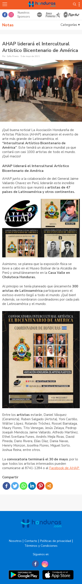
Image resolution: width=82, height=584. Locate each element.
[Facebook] (35, 563)
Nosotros (15, 541)
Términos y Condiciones (41, 546)
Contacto (30, 541)
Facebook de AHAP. (64, 468)
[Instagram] (45, 563)
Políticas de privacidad (55, 541)
